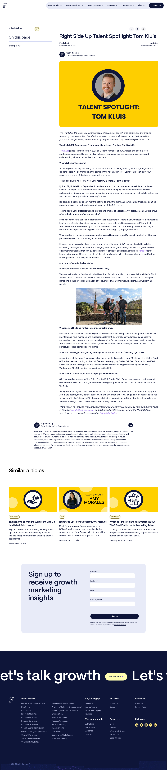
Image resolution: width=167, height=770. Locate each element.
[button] (55, 5)
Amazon (143, 251)
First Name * (94, 571)
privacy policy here (120, 625)
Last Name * (94, 581)
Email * (92, 590)
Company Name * (96, 600)
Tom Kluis (64, 151)
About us (141, 5)
